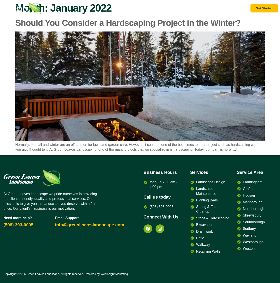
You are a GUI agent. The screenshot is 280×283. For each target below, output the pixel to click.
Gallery (195, 8)
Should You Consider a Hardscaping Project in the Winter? (128, 23)
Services (236, 8)
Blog (134, 8)
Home (213, 8)
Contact (175, 8)
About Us (153, 8)
